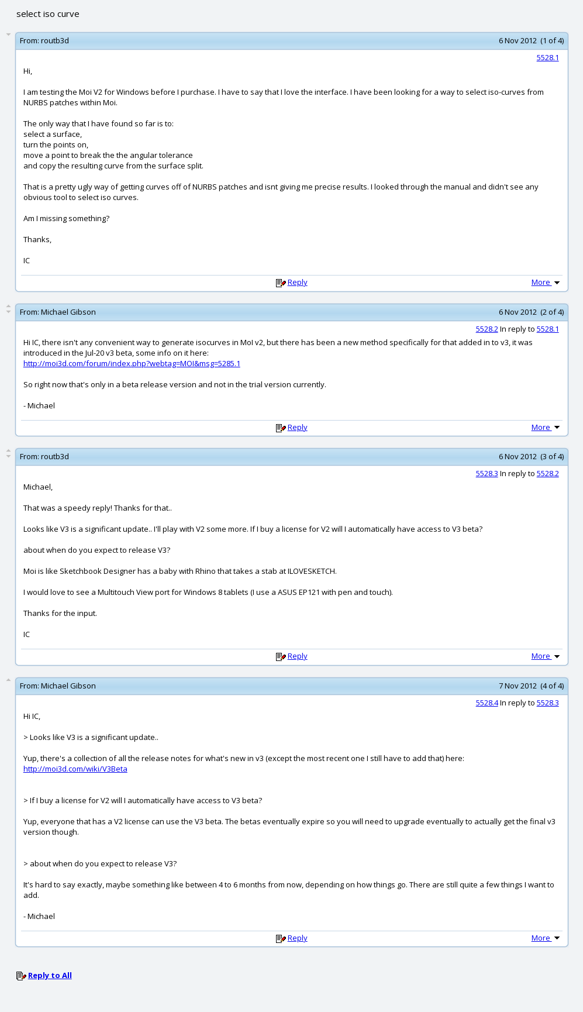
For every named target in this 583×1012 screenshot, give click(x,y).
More (547, 282)
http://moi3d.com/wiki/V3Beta (75, 768)
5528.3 (487, 473)
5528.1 (548, 57)
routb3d (55, 40)
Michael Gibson (68, 312)
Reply (298, 282)
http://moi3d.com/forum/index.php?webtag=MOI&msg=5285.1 (131, 363)
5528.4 (487, 702)
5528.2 (487, 328)
